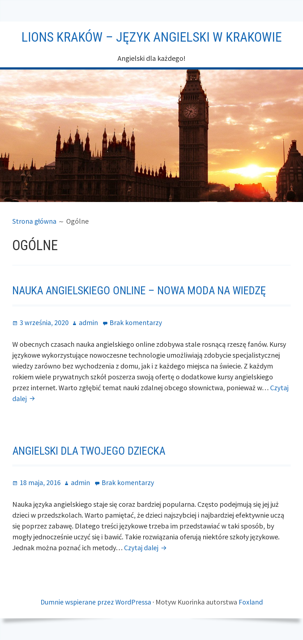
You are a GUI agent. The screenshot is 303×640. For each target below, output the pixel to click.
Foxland (251, 601)
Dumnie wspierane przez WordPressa (95, 601)
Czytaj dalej (146, 547)
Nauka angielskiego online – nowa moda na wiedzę (145, 290)
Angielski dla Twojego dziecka (93, 450)
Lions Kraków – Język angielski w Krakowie (151, 37)
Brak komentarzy (136, 322)
